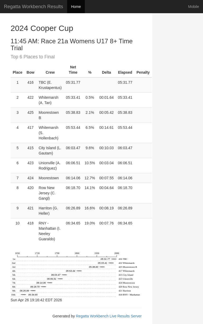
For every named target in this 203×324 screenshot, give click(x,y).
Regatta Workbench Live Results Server (109, 316)
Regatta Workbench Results (33, 6)
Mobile (193, 6)
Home (76, 6)
